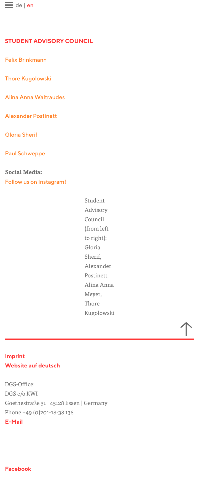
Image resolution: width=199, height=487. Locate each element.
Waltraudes (49, 98)
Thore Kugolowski (28, 79)
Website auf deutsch (32, 366)
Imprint (15, 356)
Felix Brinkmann (26, 60)
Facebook (18, 469)
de (18, 6)
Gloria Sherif (21, 135)
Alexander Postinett (31, 116)
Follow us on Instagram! (35, 182)
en (30, 6)
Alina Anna (19, 98)
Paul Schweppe (25, 154)
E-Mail (14, 422)
